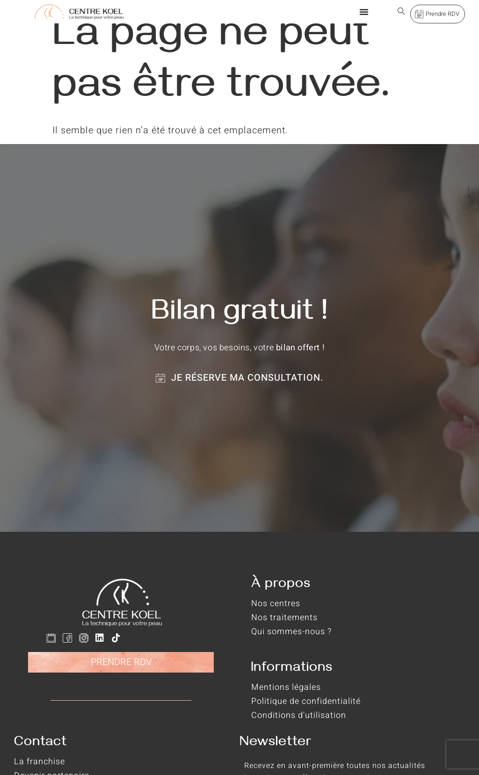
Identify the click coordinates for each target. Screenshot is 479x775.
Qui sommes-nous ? (291, 631)
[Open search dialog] (401, 11)
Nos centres (275, 603)
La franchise (39, 761)
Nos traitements (284, 617)
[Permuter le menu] (364, 11)
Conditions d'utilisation (298, 715)
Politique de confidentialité (306, 701)
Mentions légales (286, 687)
